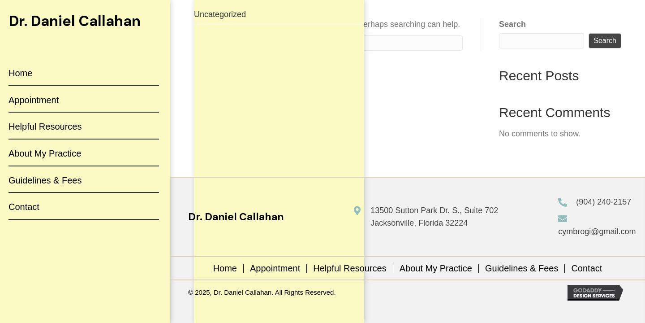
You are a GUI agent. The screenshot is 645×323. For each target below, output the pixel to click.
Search (512, 24)
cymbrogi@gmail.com (597, 231)
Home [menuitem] (225, 268)
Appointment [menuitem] (275, 268)
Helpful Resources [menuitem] (349, 268)
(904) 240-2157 (603, 201)
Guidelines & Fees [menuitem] (521, 268)
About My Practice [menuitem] (436, 268)
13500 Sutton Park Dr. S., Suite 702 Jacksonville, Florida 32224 (434, 217)
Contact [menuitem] (586, 268)
